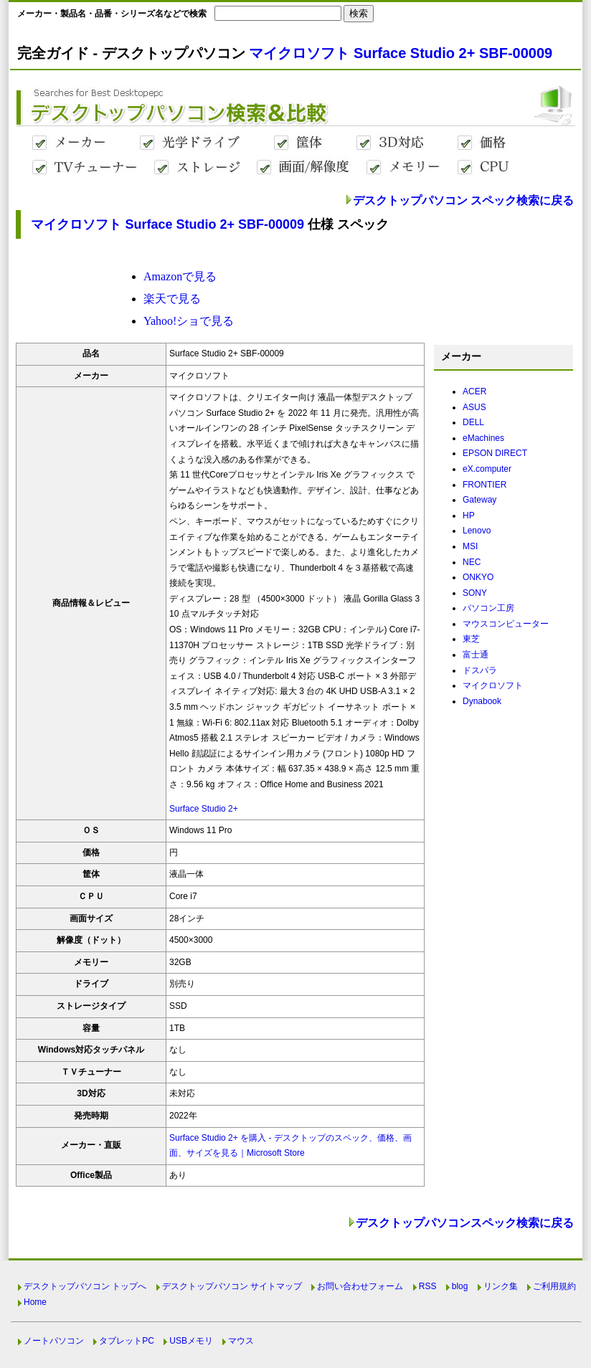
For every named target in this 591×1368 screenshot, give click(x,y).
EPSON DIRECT (495, 453)
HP (469, 515)
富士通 (475, 655)
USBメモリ (191, 1341)
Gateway (479, 500)
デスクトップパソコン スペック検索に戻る (463, 200)
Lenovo (477, 531)
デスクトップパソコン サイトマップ (232, 1286)
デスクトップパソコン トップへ (85, 1286)
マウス (241, 1341)
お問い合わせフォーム (360, 1286)
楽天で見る (172, 299)
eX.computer (487, 469)
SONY (475, 593)
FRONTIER (484, 485)
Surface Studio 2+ (203, 809)
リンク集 (500, 1286)
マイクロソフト (493, 685)
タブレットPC (126, 1341)
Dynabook (482, 701)
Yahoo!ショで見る (188, 321)
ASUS (474, 407)
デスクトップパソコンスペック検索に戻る (465, 1223)
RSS (428, 1286)
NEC (472, 562)
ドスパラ (480, 670)
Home (35, 1302)
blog (460, 1286)
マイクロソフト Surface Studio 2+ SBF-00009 (400, 53)
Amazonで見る (180, 276)
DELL (473, 422)
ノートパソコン (54, 1341)
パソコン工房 (488, 608)
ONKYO (478, 577)
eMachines (483, 438)
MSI (470, 546)
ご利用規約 (554, 1286)
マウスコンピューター (506, 624)
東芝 (471, 639)
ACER (474, 391)
